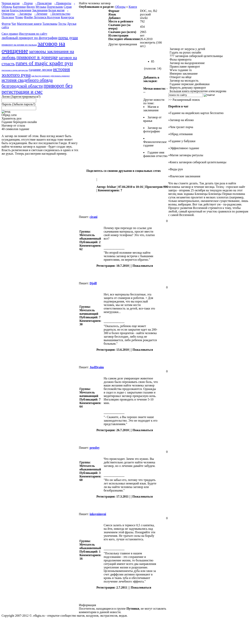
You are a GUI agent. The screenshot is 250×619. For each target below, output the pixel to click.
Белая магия (56, 10)
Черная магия (11, 3)
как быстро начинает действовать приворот (50, 76)
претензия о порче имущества (15, 70)
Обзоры (120, 6)
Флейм (28, 17)
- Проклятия (43, 3)
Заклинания (40, 10)
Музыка (41, 6)
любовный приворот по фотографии (29, 38)
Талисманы (49, 23)
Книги (133, 6)
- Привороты (62, 3)
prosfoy (95, 447)
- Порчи (27, 3)
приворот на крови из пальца (19, 44)
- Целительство (60, 13)
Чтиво (19, 17)
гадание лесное (40, 70)
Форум (6, 23)
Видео (31, 6)
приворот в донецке (37, 57)
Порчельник (55, 6)
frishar (111, 186)
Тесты (62, 23)
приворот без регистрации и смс (37, 89)
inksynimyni (98, 514)
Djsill (93, 283)
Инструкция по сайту (33, 33)
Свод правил (10, 33)
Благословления (20, 10)
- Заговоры (25, 13)
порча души (68, 38)
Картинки (19, 6)
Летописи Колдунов (47, 17)
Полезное (8, 17)
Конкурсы (67, 17)
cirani (93, 217)
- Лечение (40, 13)
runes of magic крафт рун (44, 63)
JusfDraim (97, 367)
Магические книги (29, 23)
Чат (13, 23)
